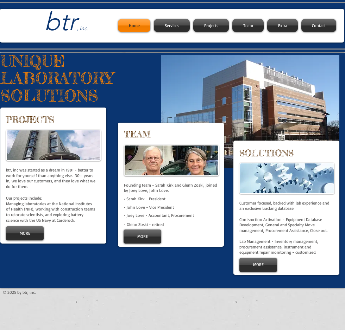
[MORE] (25, 233)
